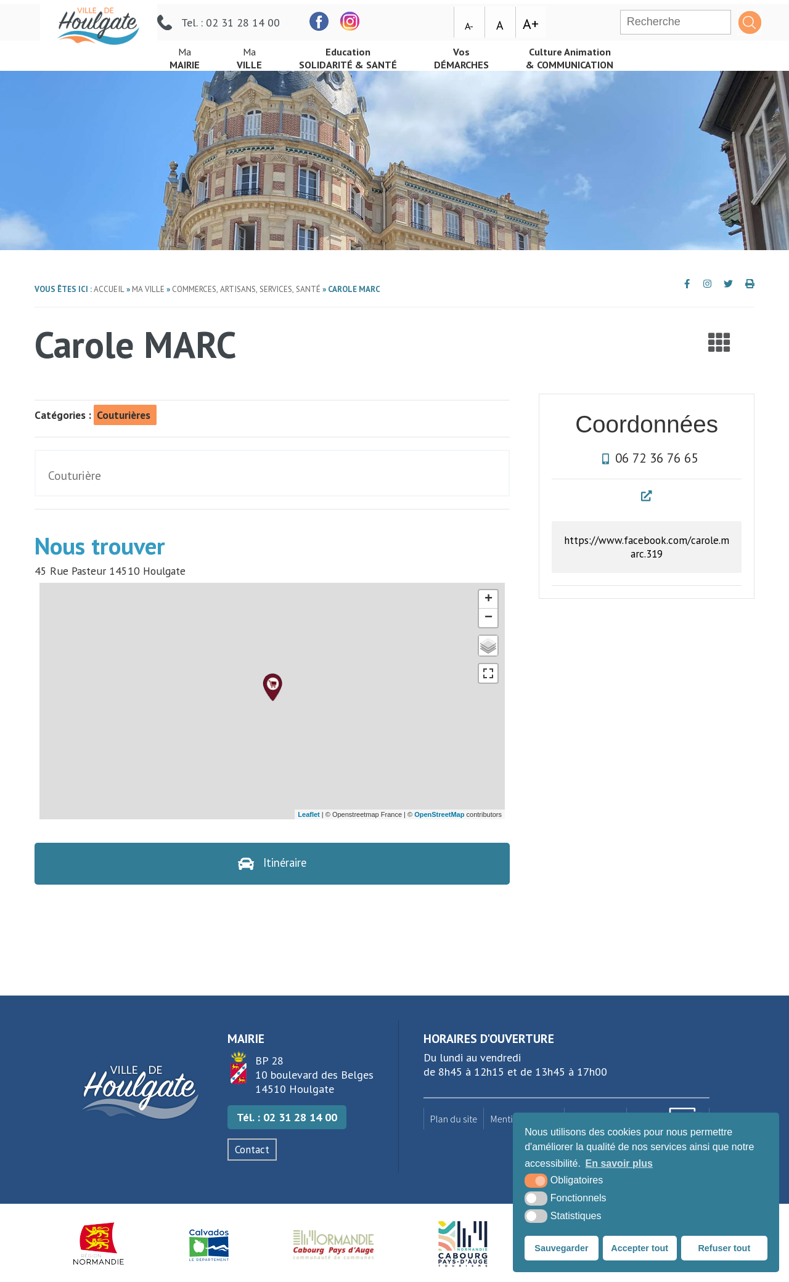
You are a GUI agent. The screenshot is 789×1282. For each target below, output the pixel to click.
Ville (255, 54)
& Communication (598, 54)
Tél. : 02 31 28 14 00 (287, 1118)
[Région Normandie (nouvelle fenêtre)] (99, 1245)
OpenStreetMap (439, 814)
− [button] (488, 618)
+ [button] (488, 599)
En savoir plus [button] (619, 1163)
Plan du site (454, 1119)
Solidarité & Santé (360, 54)
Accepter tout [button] (639, 1248)
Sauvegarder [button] (561, 1248)
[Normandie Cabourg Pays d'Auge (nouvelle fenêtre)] (333, 1245)
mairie (187, 54)
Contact (252, 1151)
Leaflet (308, 814)
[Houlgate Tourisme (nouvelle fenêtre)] (463, 1245)
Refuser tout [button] (724, 1248)
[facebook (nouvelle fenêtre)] (424, 17)
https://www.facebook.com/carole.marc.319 (647, 547)
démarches (481, 54)
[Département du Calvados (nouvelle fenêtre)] (209, 1245)
